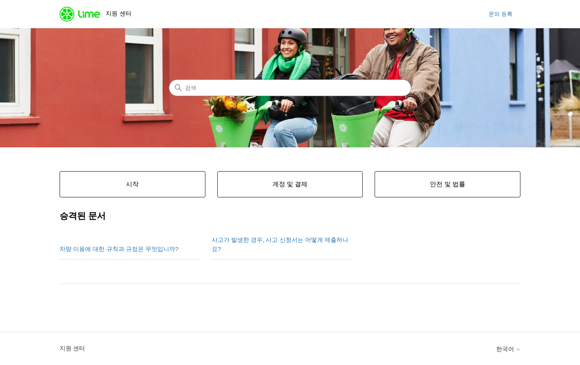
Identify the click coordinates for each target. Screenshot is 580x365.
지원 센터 (72, 348)
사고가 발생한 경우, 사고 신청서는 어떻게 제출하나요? (280, 244)
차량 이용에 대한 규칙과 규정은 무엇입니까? (119, 248)
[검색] (290, 88)
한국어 (508, 349)
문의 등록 (500, 14)
